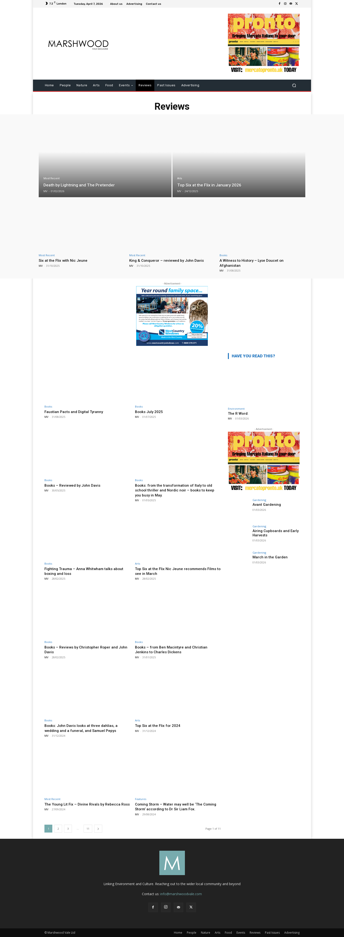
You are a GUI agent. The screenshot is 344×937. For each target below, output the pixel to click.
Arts (179, 178)
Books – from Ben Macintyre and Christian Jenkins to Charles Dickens (173, 649)
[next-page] (98, 829)
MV (41, 265)
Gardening (259, 500)
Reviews (255, 933)
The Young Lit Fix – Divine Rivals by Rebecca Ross (84, 806)
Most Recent (51, 178)
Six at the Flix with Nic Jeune (65, 260)
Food (228, 933)
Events (240, 933)
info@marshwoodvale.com (181, 894)
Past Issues (272, 933)
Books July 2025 (150, 411)
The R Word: (238, 413)
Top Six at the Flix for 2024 (160, 725)
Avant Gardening (266, 505)
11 (87, 828)
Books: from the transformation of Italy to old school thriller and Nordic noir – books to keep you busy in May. (177, 490)
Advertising (292, 933)
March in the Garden (268, 557)
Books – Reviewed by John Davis (74, 485)
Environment (236, 408)
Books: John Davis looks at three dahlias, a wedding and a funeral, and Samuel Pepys (83, 728)
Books (223, 255)
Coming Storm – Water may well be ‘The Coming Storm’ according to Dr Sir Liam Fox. (175, 806)
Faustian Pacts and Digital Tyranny (75, 411)
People (191, 933)
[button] (294, 85)
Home (178, 933)
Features (140, 799)
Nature (205, 933)
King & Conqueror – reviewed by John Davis (168, 260)
